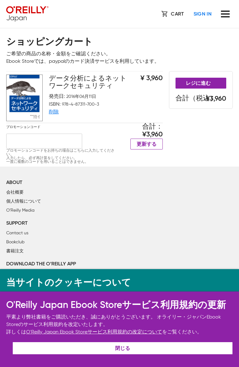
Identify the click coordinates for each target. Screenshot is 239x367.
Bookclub (15, 242)
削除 (54, 112)
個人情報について (23, 201)
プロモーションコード (23, 127)
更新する (147, 144)
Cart (177, 14)
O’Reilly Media (20, 210)
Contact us (17, 233)
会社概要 (15, 192)
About (14, 182)
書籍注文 (15, 251)
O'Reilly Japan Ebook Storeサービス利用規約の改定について (94, 332)
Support (17, 223)
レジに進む (198, 83)
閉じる (122, 348)
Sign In (203, 14)
